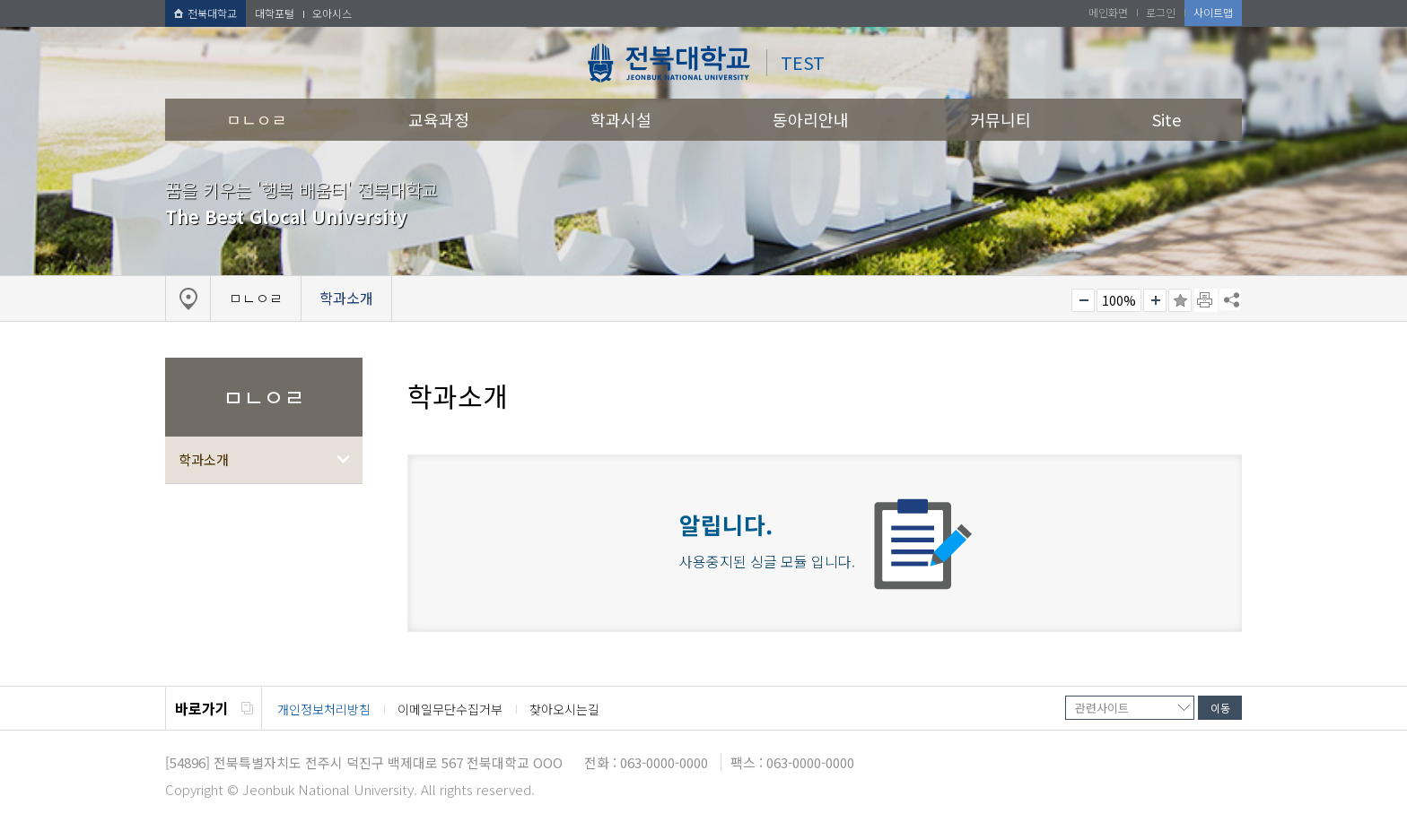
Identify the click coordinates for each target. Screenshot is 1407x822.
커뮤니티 (1000, 119)
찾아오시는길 (564, 709)
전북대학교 (205, 13)
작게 (1083, 300)
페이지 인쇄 (1206, 300)
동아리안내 (811, 119)
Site (1166, 119)
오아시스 (332, 13)
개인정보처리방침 (324, 709)
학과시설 (620, 119)
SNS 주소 (1230, 299)
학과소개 (204, 459)
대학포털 (274, 13)
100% (1119, 300)
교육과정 (438, 119)
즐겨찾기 (1180, 300)
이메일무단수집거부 (450, 709)
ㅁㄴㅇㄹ (256, 119)
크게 (1155, 300)
